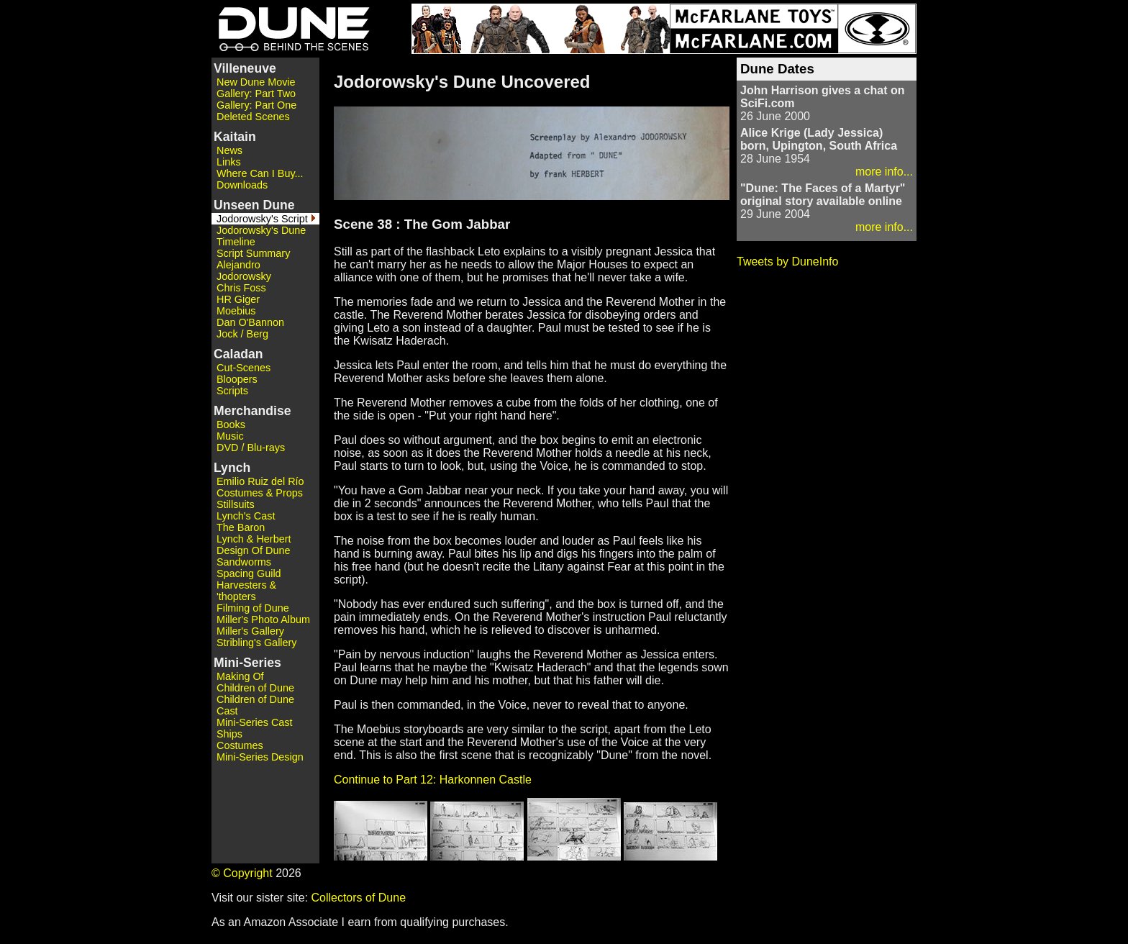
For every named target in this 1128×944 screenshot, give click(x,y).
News (229, 150)
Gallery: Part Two (256, 93)
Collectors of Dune (358, 897)
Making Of (240, 676)
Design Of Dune (253, 550)
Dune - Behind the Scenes (291, 29)
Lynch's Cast (246, 516)
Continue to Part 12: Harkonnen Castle (433, 779)
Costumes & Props (260, 493)
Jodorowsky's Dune (261, 230)
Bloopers (237, 379)
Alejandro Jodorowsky (244, 270)
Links (229, 162)
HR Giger (238, 299)
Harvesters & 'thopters (246, 590)
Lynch (232, 467)
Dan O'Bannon (250, 322)
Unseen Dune (254, 205)
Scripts (232, 390)
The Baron (241, 527)
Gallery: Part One (256, 105)
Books (231, 424)
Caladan (238, 354)
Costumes (240, 745)
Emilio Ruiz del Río (260, 481)
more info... (884, 171)
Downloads (242, 185)
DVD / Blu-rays (251, 447)
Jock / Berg (242, 334)
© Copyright (242, 873)
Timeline (236, 242)
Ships (229, 734)
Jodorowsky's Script (262, 218)
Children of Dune (255, 688)
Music (230, 436)
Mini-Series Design (260, 757)
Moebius (236, 311)
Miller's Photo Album (263, 619)
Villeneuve (245, 68)
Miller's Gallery (250, 631)
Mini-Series (247, 662)
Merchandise (252, 411)
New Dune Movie (256, 82)
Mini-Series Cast (255, 722)
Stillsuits (236, 504)
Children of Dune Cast (255, 705)
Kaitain (235, 137)
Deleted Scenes (253, 116)
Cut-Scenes (243, 367)
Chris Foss (241, 288)
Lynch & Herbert (254, 539)
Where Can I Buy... (260, 173)
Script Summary (253, 253)
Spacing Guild (249, 573)
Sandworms (244, 562)
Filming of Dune (253, 608)
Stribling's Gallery (257, 642)
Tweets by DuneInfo (787, 261)
